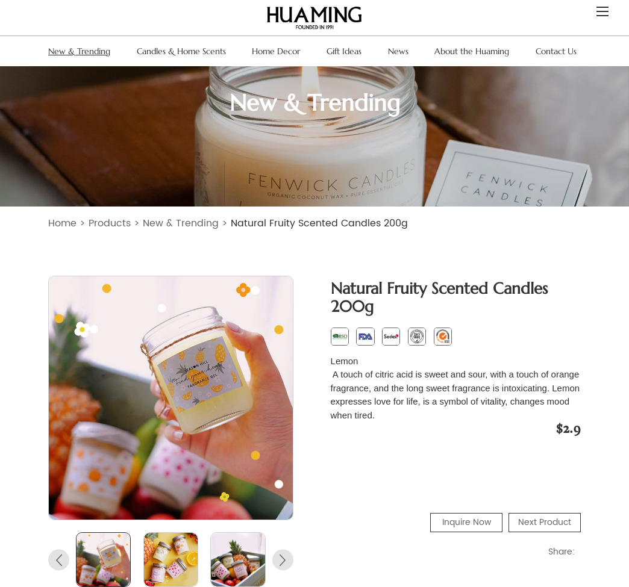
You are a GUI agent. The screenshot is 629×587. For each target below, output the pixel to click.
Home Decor (276, 51)
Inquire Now (466, 522)
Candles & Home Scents (181, 51)
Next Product (544, 522)
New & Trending (79, 51)
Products (110, 223)
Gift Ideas (344, 51)
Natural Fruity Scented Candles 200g (319, 223)
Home (62, 223)
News (398, 51)
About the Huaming (471, 51)
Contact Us (556, 51)
